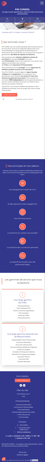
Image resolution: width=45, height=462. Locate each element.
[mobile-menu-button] (42, 3)
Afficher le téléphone (24, 432)
